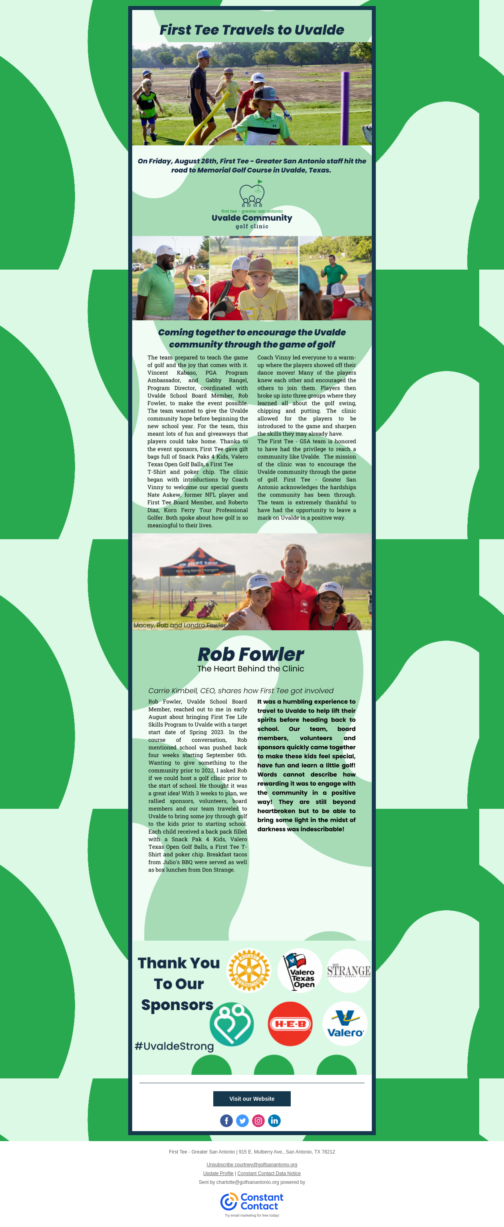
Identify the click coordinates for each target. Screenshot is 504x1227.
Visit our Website (251, 1099)
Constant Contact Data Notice (269, 1173)
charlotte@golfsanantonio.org (247, 1182)
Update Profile (218, 1173)
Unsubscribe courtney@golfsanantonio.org (252, 1164)
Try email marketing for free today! (252, 1215)
